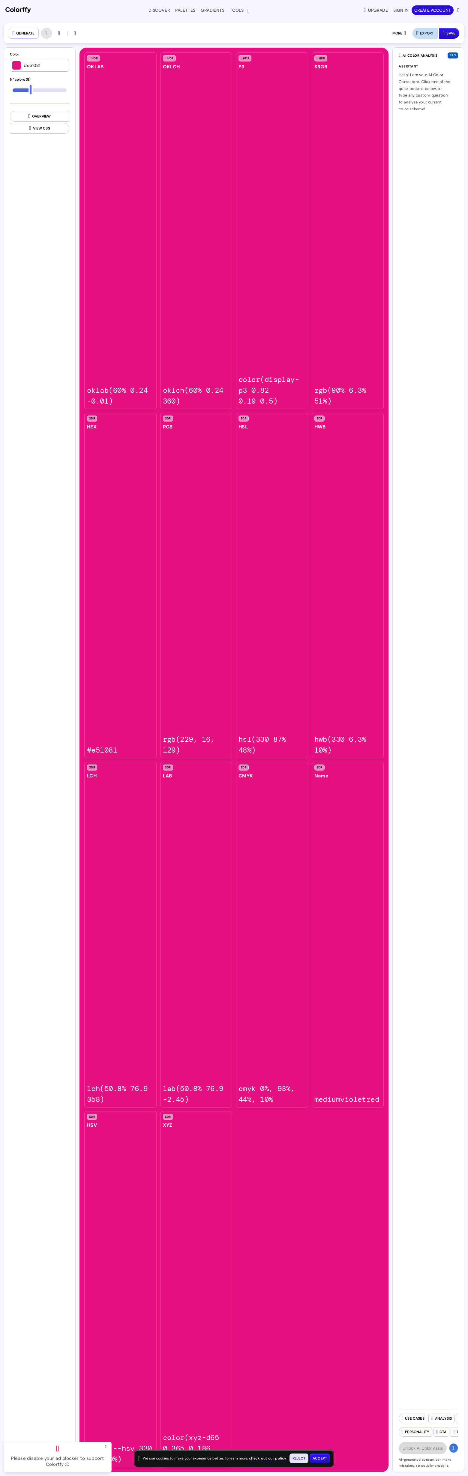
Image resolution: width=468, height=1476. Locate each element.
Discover (159, 10)
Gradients (212, 10)
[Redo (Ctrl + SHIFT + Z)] (59, 33)
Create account (432, 10)
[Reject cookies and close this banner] (299, 1458)
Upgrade (376, 10)
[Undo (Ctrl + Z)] (46, 33)
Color (14, 54)
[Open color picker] (16, 65)
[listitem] (120, 230)
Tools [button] (238, 10)
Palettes (185, 10)
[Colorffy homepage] (18, 10)
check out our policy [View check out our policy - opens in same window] (267, 1458)
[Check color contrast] (75, 33)
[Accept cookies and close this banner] (320, 1458)
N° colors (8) (20, 80)
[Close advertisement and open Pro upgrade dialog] (107, 1446)
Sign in (401, 10)
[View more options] (459, 10)
